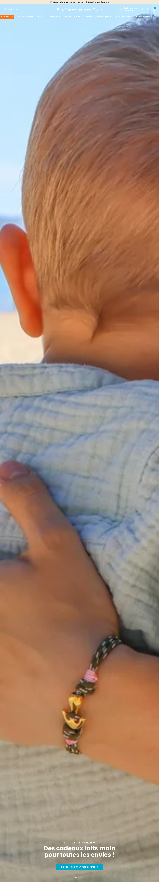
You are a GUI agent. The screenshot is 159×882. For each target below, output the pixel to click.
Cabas (88, 16)
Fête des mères (25, 16)
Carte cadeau (104, 16)
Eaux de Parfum (72, 16)
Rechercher (13, 9)
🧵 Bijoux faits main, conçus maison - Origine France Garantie (79, 2)
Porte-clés (54, 16)
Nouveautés (7, 16)
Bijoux (41, 16)
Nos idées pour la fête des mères (79, 867)
